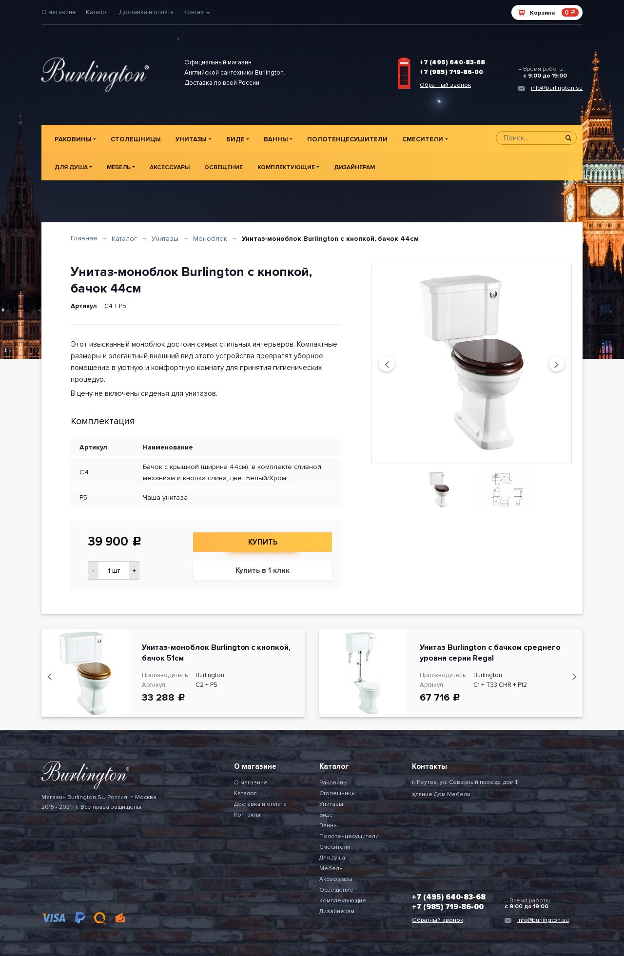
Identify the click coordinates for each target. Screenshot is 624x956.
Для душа (71, 167)
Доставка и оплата (146, 12)
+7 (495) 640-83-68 (452, 62)
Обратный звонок (445, 85)
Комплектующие (286, 167)
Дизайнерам (354, 167)
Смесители (422, 139)
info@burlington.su (557, 88)
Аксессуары (170, 167)
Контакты (197, 12)
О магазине (58, 12)
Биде (235, 139)
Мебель (119, 167)
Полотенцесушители (347, 139)
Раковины (73, 139)
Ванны (276, 139)
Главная (84, 238)
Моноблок (210, 238)
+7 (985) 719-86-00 (451, 72)
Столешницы (136, 139)
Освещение (223, 167)
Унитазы (191, 139)
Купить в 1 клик (262, 570)
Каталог (97, 12)
